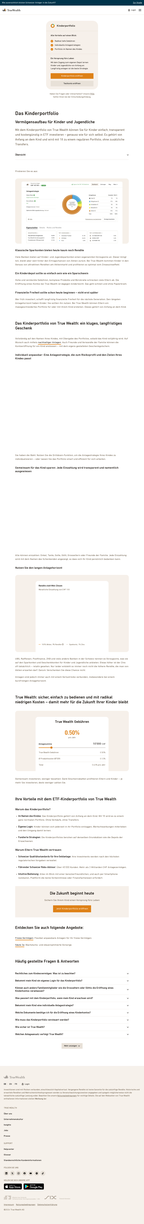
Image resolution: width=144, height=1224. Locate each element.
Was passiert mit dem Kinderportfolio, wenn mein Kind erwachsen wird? (72, 998)
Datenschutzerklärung (47, 1205)
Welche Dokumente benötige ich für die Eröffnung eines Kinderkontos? (72, 1012)
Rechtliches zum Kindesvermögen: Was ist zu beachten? (72, 973)
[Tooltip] (62, 644)
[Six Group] (57, 1197)
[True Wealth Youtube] (30, 1173)
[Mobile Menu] (140, 10)
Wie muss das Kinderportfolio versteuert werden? (72, 1020)
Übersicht (72, 155)
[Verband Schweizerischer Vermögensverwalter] (22, 1198)
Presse (7, 1136)
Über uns (8, 1114)
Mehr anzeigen (72, 1046)
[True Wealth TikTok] (42, 1173)
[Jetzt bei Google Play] (34, 1186)
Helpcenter (9, 1149)
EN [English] (10, 1084)
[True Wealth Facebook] (24, 1173)
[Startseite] (11, 10)
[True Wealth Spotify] (36, 1173)
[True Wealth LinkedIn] (6, 1173)
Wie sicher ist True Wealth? (72, 1027)
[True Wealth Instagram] (18, 1173)
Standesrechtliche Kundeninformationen (22, 1160)
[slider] (51, 748)
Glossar (7, 1155)
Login (132, 10)
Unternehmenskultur (13, 1119)
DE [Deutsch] (5, 1084)
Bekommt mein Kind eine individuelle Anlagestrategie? (72, 1005)
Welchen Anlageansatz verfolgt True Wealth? (72, 1034)
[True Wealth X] (12, 1173)
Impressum (9, 1205)
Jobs (6, 1131)
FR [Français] (16, 1084)
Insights (7, 1125)
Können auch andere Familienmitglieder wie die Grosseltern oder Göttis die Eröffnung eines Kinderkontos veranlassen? (72, 989)
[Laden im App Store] (13, 1186)
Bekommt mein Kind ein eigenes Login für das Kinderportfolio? (72, 981)
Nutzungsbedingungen (67, 1096)
